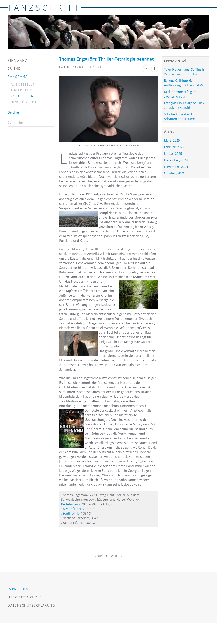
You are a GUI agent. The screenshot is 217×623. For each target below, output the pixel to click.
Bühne (14, 68)
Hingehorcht (24, 102)
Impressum (18, 589)
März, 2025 (172, 140)
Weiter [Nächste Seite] (117, 556)
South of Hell (71, 513)
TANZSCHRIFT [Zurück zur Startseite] (44, 7)
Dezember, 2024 (176, 160)
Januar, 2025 (173, 153)
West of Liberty (73, 509)
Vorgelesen (22, 96)
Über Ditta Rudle (25, 597)
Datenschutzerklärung (31, 605)
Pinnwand (18, 60)
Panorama (18, 76)
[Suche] (31, 123)
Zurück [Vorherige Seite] (100, 556)
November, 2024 (176, 167)
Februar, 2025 (174, 147)
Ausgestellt (23, 84)
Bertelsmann (70, 504)
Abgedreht (21, 90)
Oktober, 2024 (174, 173)
